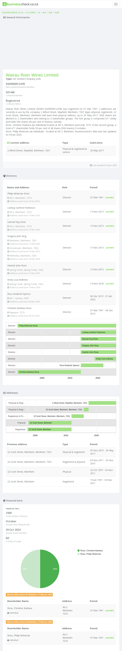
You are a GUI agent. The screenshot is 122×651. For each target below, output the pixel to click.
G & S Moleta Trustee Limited (30, 610)
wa (44, 12)
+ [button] (10, 509)
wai (50, 12)
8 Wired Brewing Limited (28, 573)
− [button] (10, 514)
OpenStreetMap (99, 552)
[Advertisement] (61, 45)
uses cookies (42, 644)
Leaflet (79, 552)
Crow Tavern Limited (26, 601)
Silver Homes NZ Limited (28, 619)
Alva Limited (21, 592)
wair (57, 12)
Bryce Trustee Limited (26, 583)
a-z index (31, 12)
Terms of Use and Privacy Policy (61, 642)
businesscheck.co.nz (12, 12)
